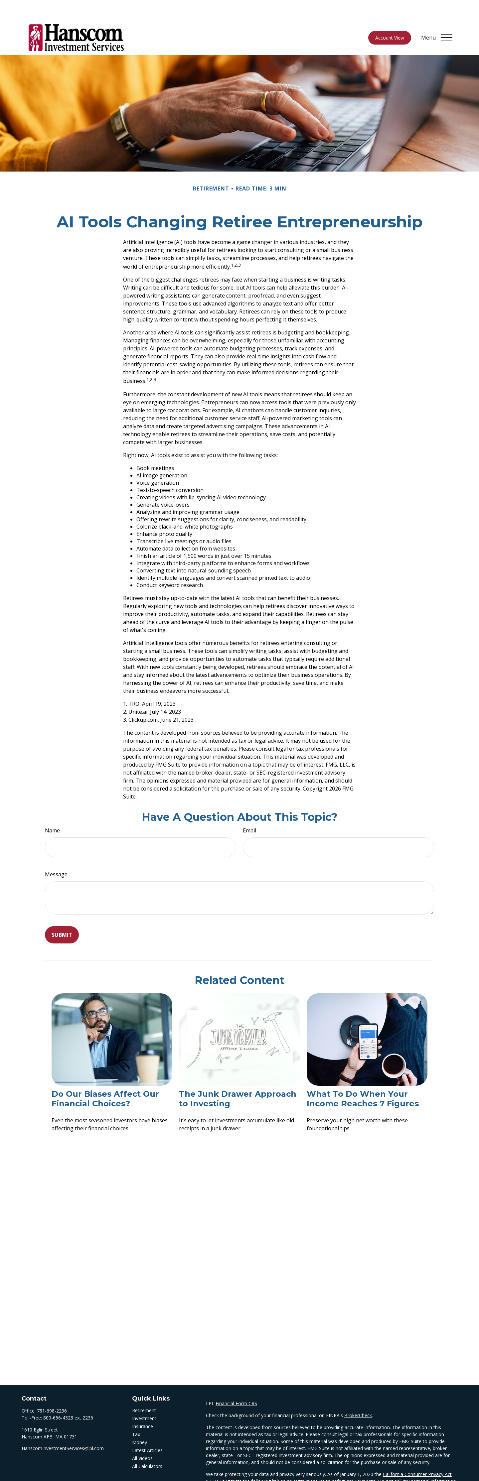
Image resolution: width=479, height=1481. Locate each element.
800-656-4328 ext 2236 (68, 1398)
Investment (144, 1398)
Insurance (142, 1406)
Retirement (144, 1390)
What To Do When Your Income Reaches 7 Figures (363, 1078)
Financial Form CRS (236, 1383)
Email (249, 810)
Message (56, 854)
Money (139, 1422)
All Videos (142, 1438)
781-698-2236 (52, 1391)
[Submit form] (62, 915)
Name (52, 810)
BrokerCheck (358, 1395)
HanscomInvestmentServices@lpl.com (63, 1428)
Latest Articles (147, 1430)
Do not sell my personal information (417, 1461)
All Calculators (147, 1446)
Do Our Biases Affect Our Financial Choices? (105, 1078)
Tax (136, 1414)
